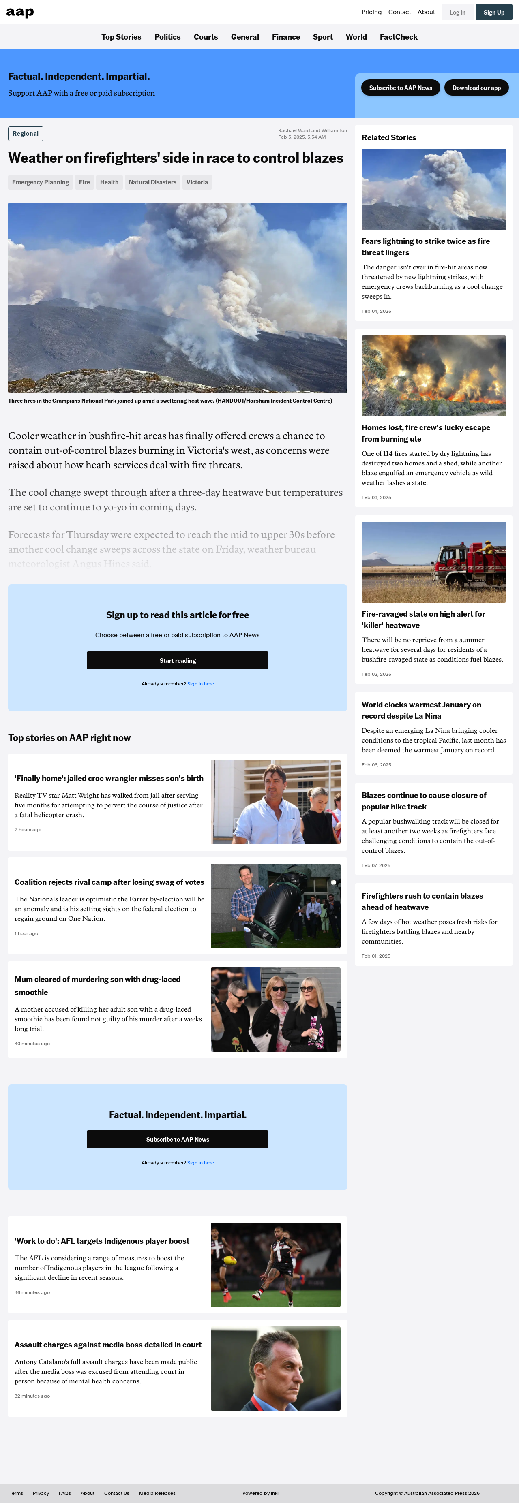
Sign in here (200, 684)
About (426, 12)
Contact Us (116, 1493)
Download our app (477, 87)
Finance (286, 36)
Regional (26, 133)
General (245, 36)
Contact (399, 12)
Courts (206, 36)
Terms (16, 1493)
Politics (167, 36)
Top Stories (121, 36)
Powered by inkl (260, 1493)
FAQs (65, 1493)
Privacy (41, 1493)
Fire (84, 182)
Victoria (197, 182)
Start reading (178, 660)
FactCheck (399, 36)
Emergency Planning (40, 182)
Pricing (372, 12)
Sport (323, 36)
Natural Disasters (152, 182)
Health (109, 182)
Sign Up (494, 12)
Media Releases (157, 1493)
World (356, 36)
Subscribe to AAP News (400, 87)
